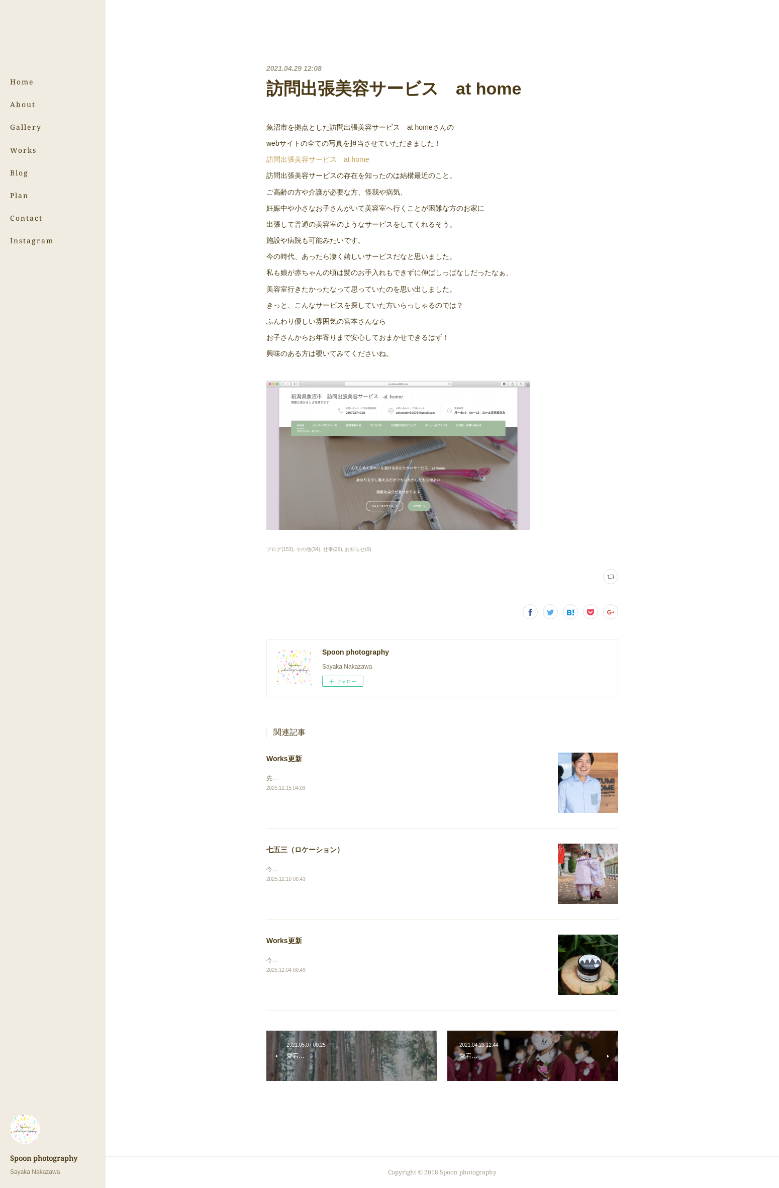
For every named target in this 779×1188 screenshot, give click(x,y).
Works (23, 150)
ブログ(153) (279, 549)
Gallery (26, 127)
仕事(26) (332, 549)
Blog (19, 172)
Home (22, 81)
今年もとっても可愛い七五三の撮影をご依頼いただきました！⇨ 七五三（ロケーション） (386, 869)
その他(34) (308, 549)
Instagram (32, 240)
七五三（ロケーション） (305, 850)
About (23, 104)
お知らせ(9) (358, 549)
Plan (19, 195)
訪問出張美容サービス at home (317, 159)
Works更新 (284, 759)
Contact (26, 218)
